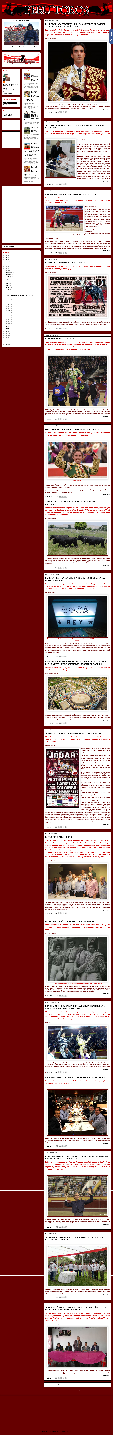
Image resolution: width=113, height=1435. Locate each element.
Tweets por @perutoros (8, 246)
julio (7, 283)
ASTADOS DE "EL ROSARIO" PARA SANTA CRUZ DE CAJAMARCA (35, 131)
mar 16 (9, 306)
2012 (6, 342)
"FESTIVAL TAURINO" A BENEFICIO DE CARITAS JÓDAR (73, 733)
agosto (8, 281)
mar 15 (9, 308)
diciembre (8, 272)
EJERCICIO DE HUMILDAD (58, 837)
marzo (8, 292)
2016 (6, 333)
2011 (6, 344)
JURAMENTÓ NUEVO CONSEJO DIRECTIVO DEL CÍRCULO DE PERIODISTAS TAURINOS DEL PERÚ (76, 1308)
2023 (6, 259)
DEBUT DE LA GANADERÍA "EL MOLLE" (65, 263)
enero (7, 328)
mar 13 (9, 312)
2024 (6, 257)
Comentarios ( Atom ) (81, 1391)
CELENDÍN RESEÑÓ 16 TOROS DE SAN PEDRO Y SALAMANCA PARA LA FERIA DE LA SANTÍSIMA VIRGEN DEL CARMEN (75, 662)
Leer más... (106, 110)
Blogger (69, 1431)
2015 (6, 335)
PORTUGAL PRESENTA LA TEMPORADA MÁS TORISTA (72, 429)
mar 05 (9, 321)
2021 (6, 264)
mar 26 (9, 304)
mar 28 (9, 299)
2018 (6, 270)
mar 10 (9, 319)
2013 (6, 340)
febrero (8, 326)
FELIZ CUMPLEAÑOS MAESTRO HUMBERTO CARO (70, 921)
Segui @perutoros (7, 104)
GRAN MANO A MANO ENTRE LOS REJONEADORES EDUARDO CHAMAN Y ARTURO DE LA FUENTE (31, 78)
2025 (6, 255)
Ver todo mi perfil (7, 93)
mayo (7, 287)
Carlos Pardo (8, 82)
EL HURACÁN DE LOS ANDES (59, 338)
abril (7, 289)
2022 (6, 262)
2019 (6, 268)
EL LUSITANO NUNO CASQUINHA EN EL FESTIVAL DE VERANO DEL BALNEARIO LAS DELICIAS (76, 1157)
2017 (6, 331)
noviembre (9, 274)
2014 (6, 337)
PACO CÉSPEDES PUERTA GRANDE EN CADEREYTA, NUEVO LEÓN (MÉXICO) (31, 115)
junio (7, 285)
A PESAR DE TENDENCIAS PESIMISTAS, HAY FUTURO (71, 194)
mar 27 (9, 302)
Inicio (79, 1385)
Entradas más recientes (52, 1385)
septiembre (9, 279)
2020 (6, 266)
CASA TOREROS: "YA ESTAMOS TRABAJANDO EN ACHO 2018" (76, 1077)
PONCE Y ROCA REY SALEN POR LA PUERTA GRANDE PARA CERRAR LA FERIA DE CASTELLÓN (75, 1007)
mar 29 (9, 294)
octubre (8, 277)
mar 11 (9, 317)
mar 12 (9, 315)
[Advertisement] (17, 1411)
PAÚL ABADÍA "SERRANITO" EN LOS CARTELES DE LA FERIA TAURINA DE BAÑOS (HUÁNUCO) (75, 25)
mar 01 (9, 323)
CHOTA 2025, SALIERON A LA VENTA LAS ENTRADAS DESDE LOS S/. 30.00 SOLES (31, 170)
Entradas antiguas (104, 1385)
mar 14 (9, 310)
